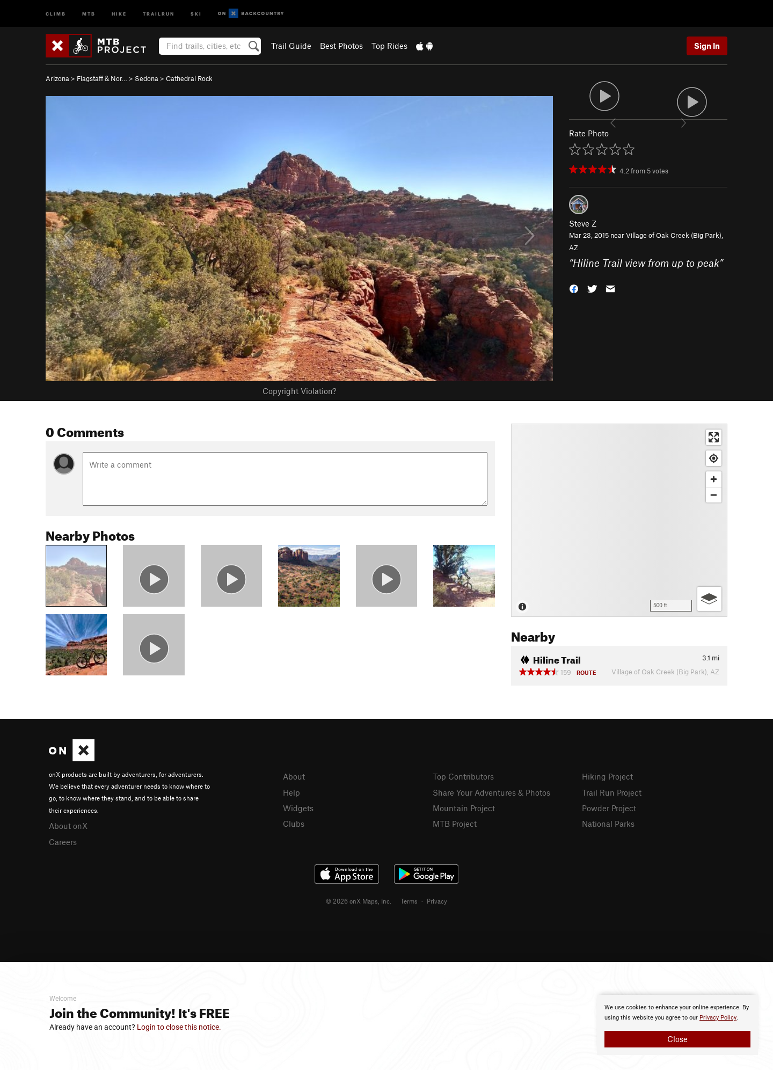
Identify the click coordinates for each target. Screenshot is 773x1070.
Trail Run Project (611, 792)
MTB (89, 13)
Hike (119, 13)
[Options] (709, 599)
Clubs (293, 823)
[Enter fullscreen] (713, 437)
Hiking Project (607, 776)
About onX (68, 826)
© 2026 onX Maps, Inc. (358, 901)
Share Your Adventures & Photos (491, 792)
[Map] (619, 520)
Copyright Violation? (299, 391)
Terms (409, 901)
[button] (574, 288)
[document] (677, 1024)
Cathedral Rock (189, 78)
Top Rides (389, 45)
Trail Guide (291, 45)
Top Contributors (463, 776)
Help (291, 792)
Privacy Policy (717, 1017)
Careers (63, 842)
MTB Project (455, 823)
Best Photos (341, 45)
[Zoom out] (713, 495)
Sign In (707, 45)
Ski (196, 13)
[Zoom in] (713, 479)
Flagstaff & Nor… (102, 78)
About (294, 776)
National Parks (608, 823)
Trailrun (158, 13)
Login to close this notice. (179, 1027)
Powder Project (609, 808)
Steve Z (582, 223)
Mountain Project (464, 808)
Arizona (57, 78)
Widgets (298, 808)
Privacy (437, 901)
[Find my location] (713, 458)
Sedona (146, 78)
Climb (56, 13)
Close (677, 1039)
